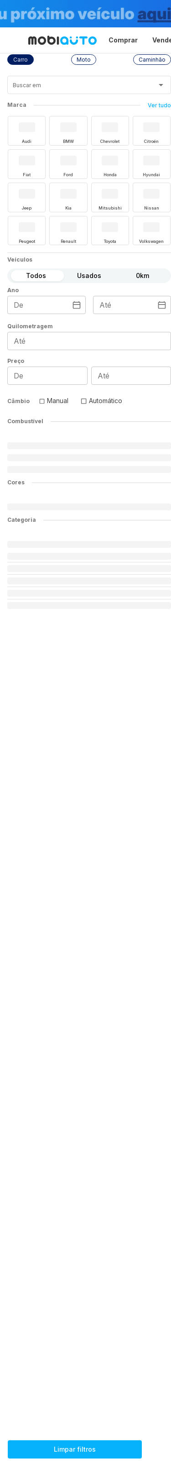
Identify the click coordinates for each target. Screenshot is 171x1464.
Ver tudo (159, 105)
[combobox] (78, 88)
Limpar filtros (75, 1449)
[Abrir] (161, 85)
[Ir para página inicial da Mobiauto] (62, 40)
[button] (20, 59)
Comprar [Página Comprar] (123, 40)
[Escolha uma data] (76, 305)
